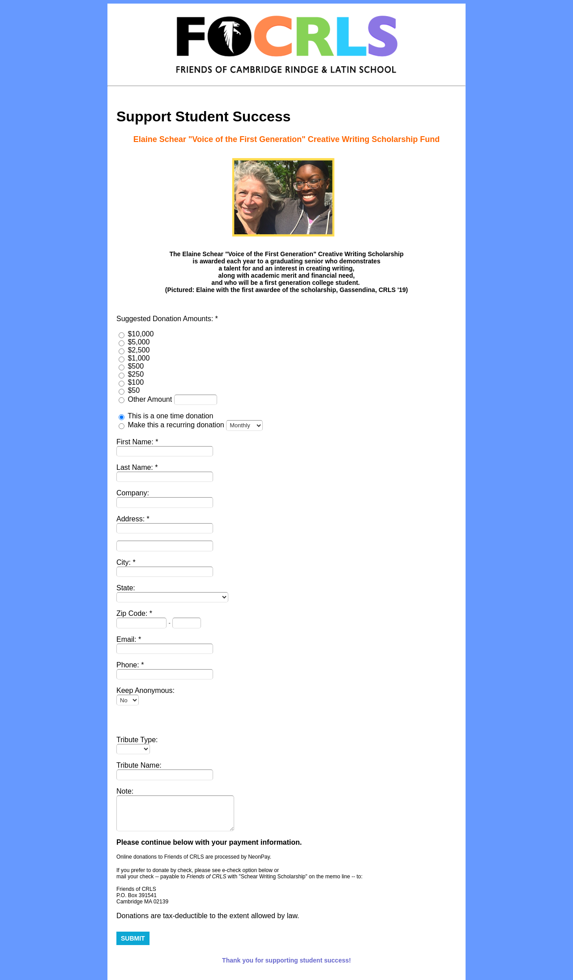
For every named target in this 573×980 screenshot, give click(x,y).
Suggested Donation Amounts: (165, 318)
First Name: (135, 442)
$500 (136, 366)
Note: (124, 791)
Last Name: (135, 467)
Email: (127, 639)
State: (125, 588)
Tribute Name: (139, 765)
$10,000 (141, 334)
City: (124, 562)
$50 (134, 390)
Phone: (128, 665)
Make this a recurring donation (176, 425)
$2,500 (139, 350)
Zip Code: (133, 613)
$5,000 (139, 342)
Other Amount (151, 399)
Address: (131, 519)
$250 (136, 374)
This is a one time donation (170, 416)
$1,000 (139, 358)
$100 (136, 382)
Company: (132, 493)
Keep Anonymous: (145, 690)
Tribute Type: (137, 740)
